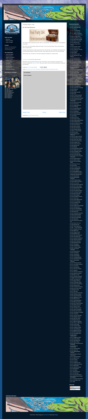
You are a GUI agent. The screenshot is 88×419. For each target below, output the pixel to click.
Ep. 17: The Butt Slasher (75, 356)
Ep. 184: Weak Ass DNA (75, 92)
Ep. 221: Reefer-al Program (76, 33)
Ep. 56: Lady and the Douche (76, 292)
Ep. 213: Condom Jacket (75, 46)
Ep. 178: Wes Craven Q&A (75, 102)
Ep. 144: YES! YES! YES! (75, 154)
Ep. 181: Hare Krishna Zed (75, 96)
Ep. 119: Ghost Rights (75, 195)
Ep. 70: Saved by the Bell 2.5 (76, 271)
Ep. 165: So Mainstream (75, 121)
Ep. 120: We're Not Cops (75, 193)
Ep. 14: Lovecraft (74, 361)
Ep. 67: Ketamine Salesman (76, 276)
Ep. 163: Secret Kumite (75, 124)
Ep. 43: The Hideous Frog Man (76, 312)
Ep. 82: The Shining (74, 252)
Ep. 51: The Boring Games (75, 300)
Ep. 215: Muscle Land (74, 42)
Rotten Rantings (9, 58)
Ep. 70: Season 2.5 (8, 95)
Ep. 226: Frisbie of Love (75, 26)
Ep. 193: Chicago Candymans (76, 78)
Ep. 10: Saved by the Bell (75, 367)
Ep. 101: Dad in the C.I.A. (75, 223)
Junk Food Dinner (9, 54)
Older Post (62, 112)
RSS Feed (8, 39)
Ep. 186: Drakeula (74, 89)
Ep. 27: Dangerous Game (75, 337)
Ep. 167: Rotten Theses (75, 118)
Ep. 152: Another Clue (74, 142)
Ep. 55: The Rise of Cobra (75, 294)
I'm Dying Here (9, 61)
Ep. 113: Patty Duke (74, 204)
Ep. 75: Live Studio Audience (76, 264)
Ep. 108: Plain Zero (74, 211)
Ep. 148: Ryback (73, 146)
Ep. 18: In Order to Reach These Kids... (75, 355)
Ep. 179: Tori (7, 89)
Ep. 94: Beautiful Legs (75, 233)
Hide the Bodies (36, 63)
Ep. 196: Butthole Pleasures (76, 74)
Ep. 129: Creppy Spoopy (75, 180)
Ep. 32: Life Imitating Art (75, 328)
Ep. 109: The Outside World (76, 210)
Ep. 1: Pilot (72, 381)
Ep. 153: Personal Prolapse (76, 140)
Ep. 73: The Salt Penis (75, 267)
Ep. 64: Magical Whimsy (75, 280)
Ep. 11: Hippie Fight (74, 365)
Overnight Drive (9, 66)
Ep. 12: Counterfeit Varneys (76, 364)
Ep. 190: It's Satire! (74, 83)
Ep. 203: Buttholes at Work (76, 62)
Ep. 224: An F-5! (73, 29)
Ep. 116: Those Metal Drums (76, 199)
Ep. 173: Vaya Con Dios (75, 109)
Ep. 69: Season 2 (8, 96)
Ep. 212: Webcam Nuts (75, 48)
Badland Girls (9, 60)
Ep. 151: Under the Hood (75, 143)
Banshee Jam (9, 64)
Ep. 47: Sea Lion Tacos (75, 306)
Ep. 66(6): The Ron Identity (75, 277)
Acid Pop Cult (9, 67)
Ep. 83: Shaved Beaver (75, 251)
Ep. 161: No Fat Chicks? (75, 127)
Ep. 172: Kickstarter (74, 111)
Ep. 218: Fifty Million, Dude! (76, 37)
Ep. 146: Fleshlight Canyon (76, 151)
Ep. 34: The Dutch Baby (75, 325)
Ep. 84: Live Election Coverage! (74, 249)
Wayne (56, 69)
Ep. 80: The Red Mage (74, 255)
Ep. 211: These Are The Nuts (76, 49)
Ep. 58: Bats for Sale (74, 289)
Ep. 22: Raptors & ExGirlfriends (74, 346)
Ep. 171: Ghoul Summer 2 (75, 112)
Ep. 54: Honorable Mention (75, 295)
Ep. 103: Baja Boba (74, 219)
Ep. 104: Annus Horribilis (75, 217)
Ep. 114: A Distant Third (75, 202)
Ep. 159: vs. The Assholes (75, 130)
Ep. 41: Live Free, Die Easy (76, 315)
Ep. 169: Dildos (73, 115)
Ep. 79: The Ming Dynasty (75, 257)
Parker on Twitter (9, 40)
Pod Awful (8, 63)
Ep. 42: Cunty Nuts (74, 313)
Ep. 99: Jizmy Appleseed (75, 226)
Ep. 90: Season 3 (8, 94)
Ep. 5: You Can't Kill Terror (75, 374)
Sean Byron (37, 69)
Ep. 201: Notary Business (75, 65)
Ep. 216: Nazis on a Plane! (75, 41)
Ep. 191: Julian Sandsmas (75, 81)
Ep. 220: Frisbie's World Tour (76, 34)
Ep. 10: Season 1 (8, 97)
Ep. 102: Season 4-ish (9, 92)
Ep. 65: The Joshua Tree (75, 279)
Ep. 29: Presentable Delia (75, 333)
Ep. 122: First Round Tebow (76, 190)
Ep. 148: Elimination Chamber (76, 148)
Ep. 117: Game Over (74, 198)
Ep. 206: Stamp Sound (75, 58)
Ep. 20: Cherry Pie (74, 350)
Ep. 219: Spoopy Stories (75, 36)
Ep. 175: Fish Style (74, 106)
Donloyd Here (26, 59)
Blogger (56, 414)
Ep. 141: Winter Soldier (75, 159)
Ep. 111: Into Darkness (75, 207)
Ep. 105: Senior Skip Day (75, 216)
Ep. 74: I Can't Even (74, 265)
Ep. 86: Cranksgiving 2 (75, 245)
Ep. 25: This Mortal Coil (75, 340)
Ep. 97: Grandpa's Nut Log (75, 229)
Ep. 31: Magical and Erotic (75, 330)
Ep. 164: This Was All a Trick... (76, 123)
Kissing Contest (9, 55)
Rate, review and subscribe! (12, 33)
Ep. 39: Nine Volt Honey (75, 318)
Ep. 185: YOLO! (73, 90)
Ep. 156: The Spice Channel (76, 136)
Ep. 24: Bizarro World (74, 341)
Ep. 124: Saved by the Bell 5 (76, 187)
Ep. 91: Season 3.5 (8, 93)
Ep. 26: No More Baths (75, 338)
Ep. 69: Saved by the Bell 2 (76, 273)
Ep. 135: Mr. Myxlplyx (74, 169)
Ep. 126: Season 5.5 (9, 90)
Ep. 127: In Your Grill (74, 183)
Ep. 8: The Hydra (73, 370)
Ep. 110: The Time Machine (76, 208)
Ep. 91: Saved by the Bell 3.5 (76, 238)
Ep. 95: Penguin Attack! (75, 232)
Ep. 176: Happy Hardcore (75, 105)
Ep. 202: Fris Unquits (74, 64)
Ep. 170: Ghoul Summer (75, 114)
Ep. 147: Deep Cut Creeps (75, 149)
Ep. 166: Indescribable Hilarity (76, 120)
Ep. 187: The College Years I (10, 88)
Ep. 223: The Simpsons (75, 30)
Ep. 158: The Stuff (74, 132)
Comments (73, 389)
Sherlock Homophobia (50, 69)
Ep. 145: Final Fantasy (75, 152)
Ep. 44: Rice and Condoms (75, 310)
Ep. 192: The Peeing (74, 80)
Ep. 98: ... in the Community (76, 227)
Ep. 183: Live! (73, 93)
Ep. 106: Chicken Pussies (75, 214)
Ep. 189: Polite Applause (75, 84)
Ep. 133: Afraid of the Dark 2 (76, 173)
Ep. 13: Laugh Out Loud (75, 362)
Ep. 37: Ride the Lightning (75, 321)
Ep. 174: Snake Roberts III (75, 108)
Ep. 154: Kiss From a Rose (75, 139)
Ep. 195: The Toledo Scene (75, 75)
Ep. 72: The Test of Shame (75, 268)
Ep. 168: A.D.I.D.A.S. (74, 117)
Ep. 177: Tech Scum (74, 103)
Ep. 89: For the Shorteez (75, 241)
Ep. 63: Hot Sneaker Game (75, 282)
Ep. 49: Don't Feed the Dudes (76, 303)
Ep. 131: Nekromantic (74, 176)
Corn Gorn (33, 69)
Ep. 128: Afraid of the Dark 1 (76, 181)
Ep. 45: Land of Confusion (75, 309)
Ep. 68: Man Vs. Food (74, 274)
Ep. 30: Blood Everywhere (75, 331)
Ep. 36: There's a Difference (76, 322)
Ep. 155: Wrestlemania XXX (76, 137)
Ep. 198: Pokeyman (74, 71)
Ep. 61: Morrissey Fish (75, 285)
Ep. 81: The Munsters (74, 254)
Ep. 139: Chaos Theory (75, 164)
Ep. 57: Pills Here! (74, 291)
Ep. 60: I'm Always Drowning (76, 286)
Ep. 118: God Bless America (76, 196)
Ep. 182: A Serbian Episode (76, 95)
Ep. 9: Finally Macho (74, 368)
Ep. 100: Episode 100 (74, 224)
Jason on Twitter (9, 42)
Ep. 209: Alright (73, 52)
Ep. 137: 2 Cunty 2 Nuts (75, 167)
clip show (28, 69)
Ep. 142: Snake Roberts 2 (75, 158)
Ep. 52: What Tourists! (75, 298)
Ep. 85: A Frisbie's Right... (75, 247)
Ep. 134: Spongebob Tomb (75, 171)
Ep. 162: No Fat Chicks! (75, 126)
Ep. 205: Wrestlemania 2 (75, 59)
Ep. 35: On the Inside (74, 324)
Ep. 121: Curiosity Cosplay (75, 192)
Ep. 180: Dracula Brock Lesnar (76, 98)
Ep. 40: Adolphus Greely (75, 316)
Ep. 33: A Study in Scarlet (75, 327)
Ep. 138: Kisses (73, 165)
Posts (72, 387)
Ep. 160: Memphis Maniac (75, 129)
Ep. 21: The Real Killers (75, 348)
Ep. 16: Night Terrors (74, 358)
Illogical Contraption (10, 57)
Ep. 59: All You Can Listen (75, 288)
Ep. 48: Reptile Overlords (75, 304)
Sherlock (43, 69)
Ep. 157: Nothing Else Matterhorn (74, 134)
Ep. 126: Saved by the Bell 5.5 (76, 184)
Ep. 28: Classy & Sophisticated (73, 335)
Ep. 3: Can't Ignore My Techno (76, 378)
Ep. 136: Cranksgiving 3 (75, 168)
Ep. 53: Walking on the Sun (76, 297)
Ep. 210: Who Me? (74, 51)
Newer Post (26, 112)
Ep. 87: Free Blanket (74, 244)
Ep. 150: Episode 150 (74, 145)
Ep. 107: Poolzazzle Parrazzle (76, 213)
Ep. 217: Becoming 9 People (76, 39)
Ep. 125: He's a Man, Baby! (76, 186)
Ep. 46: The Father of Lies (75, 307)
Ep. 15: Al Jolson (73, 359)
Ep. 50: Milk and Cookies (75, 301)
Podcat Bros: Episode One (75, 174)
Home (44, 112)
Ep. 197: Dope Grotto (74, 72)
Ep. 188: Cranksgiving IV (75, 86)
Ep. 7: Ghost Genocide (75, 371)
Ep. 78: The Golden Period (75, 258)
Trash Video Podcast (10, 69)
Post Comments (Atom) (33, 115)
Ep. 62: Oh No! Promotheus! (76, 283)
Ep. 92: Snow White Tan (75, 236)
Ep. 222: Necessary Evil (75, 32)
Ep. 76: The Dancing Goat (75, 262)
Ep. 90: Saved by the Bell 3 (76, 239)
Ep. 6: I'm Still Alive (74, 373)
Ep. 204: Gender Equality (75, 61)
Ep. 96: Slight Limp (74, 230)
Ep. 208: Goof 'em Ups (75, 54)
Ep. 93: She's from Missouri (76, 235)
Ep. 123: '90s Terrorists (75, 189)
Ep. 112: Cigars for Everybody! (76, 205)
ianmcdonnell (46, 414)
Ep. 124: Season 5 (8, 91)
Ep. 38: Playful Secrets (75, 319)
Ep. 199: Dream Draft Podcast (76, 69)
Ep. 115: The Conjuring (75, 201)
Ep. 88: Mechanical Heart (75, 242)
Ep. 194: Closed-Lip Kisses (76, 77)
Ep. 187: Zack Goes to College (76, 87)
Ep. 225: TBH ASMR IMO (75, 27)
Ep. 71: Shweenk (73, 270)
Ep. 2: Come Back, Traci (75, 380)
